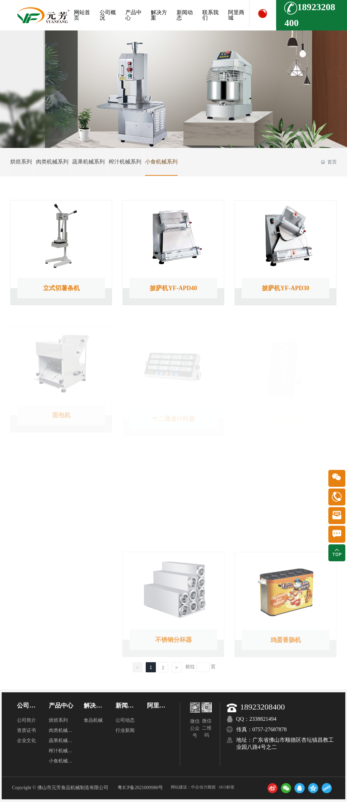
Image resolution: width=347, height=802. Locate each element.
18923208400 (262, 706)
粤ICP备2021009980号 (140, 787)
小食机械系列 (180, 162)
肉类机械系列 (57, 162)
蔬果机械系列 (98, 162)
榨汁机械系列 (139, 162)
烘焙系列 (21, 162)
